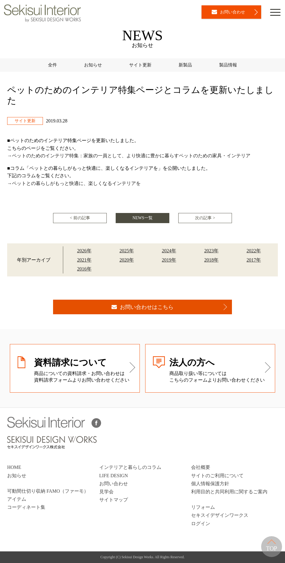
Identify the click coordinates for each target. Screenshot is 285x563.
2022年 (254, 250)
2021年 (84, 259)
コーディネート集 (26, 507)
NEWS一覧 (142, 218)
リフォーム (203, 507)
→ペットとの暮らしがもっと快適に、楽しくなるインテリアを (74, 183)
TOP (271, 545)
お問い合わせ (113, 483)
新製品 (185, 65)
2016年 (84, 268)
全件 (52, 65)
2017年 (254, 259)
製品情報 (228, 65)
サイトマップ (113, 499)
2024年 (169, 250)
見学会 (106, 491)
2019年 (169, 259)
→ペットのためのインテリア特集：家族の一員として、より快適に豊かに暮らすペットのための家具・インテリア (128, 155)
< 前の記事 (80, 218)
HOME (14, 467)
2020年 (127, 259)
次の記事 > (205, 218)
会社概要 (200, 467)
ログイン (200, 523)
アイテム (16, 499)
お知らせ (93, 65)
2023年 (211, 250)
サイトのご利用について (217, 475)
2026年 (84, 250)
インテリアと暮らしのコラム (130, 467)
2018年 (211, 259)
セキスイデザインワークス (219, 515)
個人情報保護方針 (210, 483)
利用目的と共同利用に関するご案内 (229, 491)
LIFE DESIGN (113, 475)
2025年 (127, 250)
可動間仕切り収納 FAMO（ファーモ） (48, 491)
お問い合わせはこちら (142, 307)
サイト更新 (140, 65)
